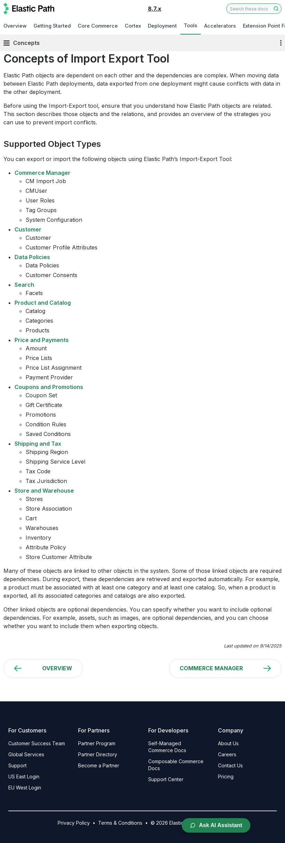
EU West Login (24, 787)
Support (17, 765)
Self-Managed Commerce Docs (167, 746)
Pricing (226, 776)
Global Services (26, 754)
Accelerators (220, 26)
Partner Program (96, 743)
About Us (228, 743)
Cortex (133, 26)
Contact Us (230, 765)
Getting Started (52, 26)
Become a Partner (98, 765)
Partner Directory (97, 754)
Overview (15, 26)
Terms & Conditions (120, 823)
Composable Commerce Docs (175, 764)
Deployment (162, 26)
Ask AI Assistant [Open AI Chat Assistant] (216, 825)
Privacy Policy (74, 823)
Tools (190, 25)
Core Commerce (98, 26)
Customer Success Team (36, 743)
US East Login (23, 776)
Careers (227, 754)
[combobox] (254, 8)
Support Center (165, 779)
